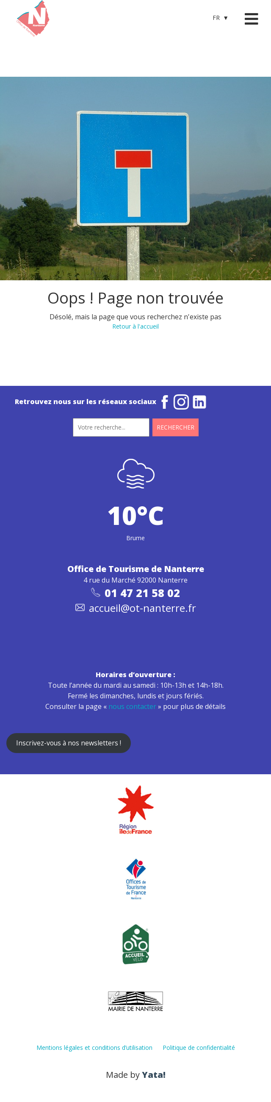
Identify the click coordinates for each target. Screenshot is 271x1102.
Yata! (154, 1074)
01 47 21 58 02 (142, 593)
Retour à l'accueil (135, 326)
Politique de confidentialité (199, 1047)
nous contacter (132, 706)
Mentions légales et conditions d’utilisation (94, 1047)
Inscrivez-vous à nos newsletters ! (68, 743)
